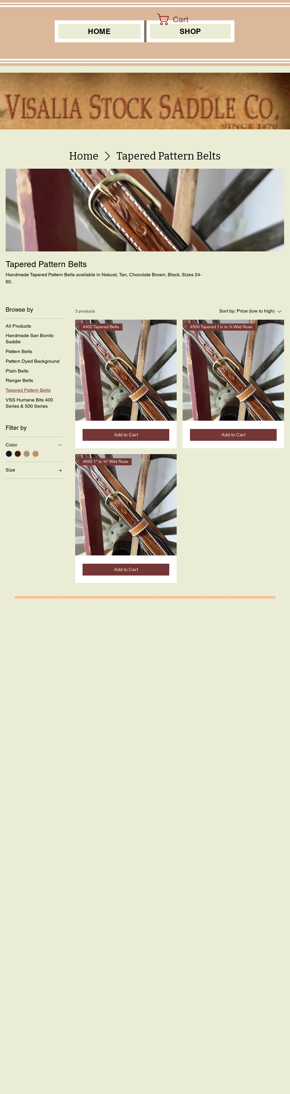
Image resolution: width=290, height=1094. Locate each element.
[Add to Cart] (126, 435)
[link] (179, 19)
